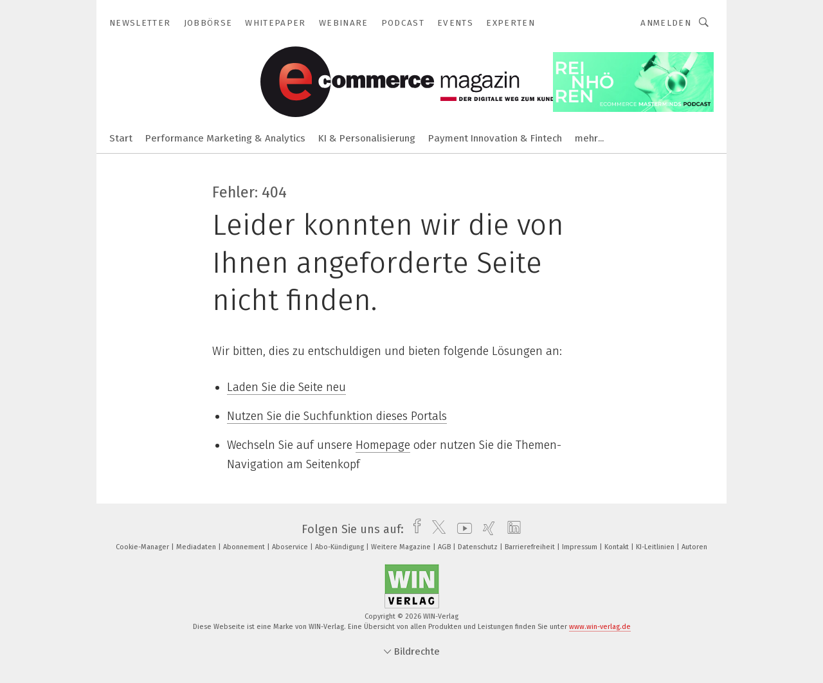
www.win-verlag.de (600, 627)
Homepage (383, 445)
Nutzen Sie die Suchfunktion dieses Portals (337, 416)
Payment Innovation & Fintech (495, 138)
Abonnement (245, 547)
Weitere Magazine (402, 547)
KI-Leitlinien (656, 547)
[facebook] (414, 529)
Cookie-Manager (143, 547)
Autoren (694, 547)
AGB (445, 547)
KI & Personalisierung (366, 138)
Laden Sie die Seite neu (286, 387)
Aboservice (291, 547)
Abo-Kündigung (340, 547)
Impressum (580, 547)
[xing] (485, 529)
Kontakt (617, 547)
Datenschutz (479, 547)
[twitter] (436, 529)
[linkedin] (511, 529)
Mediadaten (197, 547)
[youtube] (461, 529)
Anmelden (665, 22)
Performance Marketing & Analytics (225, 138)
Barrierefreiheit (531, 547)
